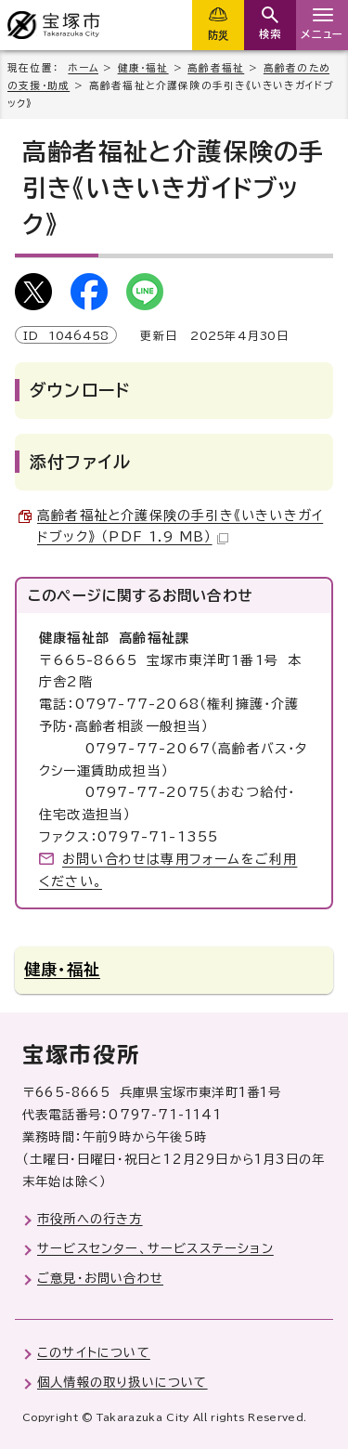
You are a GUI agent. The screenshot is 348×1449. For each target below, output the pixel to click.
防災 (218, 35)
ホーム (83, 67)
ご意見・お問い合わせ (100, 1278)
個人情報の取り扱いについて (122, 1382)
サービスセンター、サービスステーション (155, 1248)
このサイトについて (93, 1352)
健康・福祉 (143, 67)
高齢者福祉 (215, 67)
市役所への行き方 (90, 1218)
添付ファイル (80, 461)
